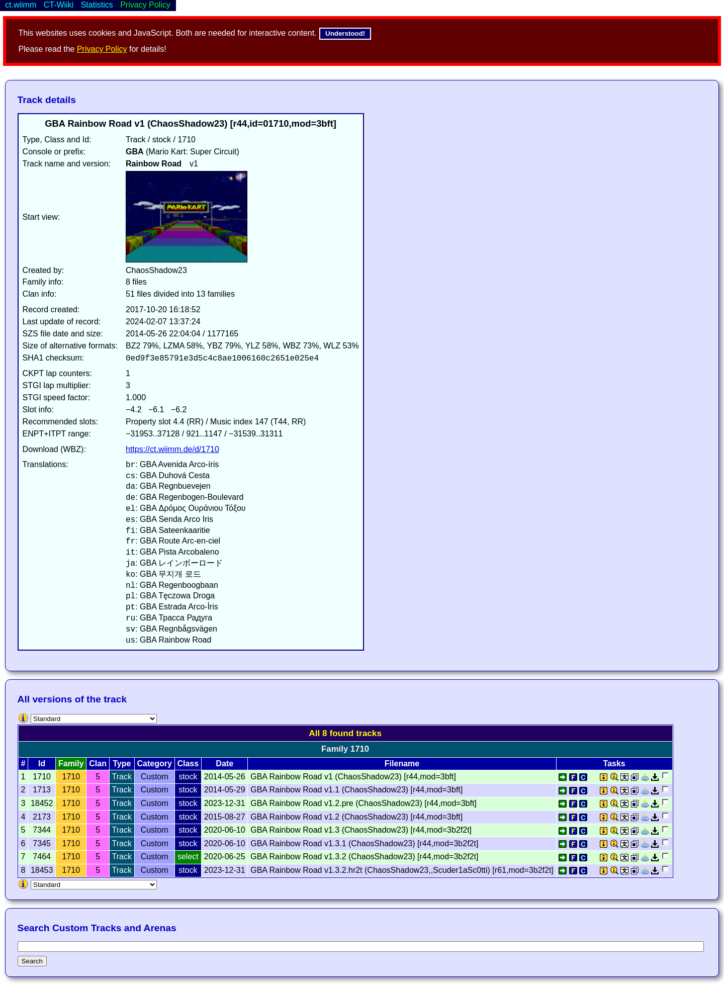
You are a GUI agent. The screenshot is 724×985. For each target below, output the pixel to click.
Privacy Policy (102, 49)
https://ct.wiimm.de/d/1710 (172, 449)
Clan (98, 763)
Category (154, 763)
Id (41, 763)
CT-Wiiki (59, 5)
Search (32, 961)
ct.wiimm (20, 5)
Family (71, 763)
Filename (402, 763)
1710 (71, 776)
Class (188, 763)
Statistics (97, 5)
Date (224, 763)
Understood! (345, 33)
